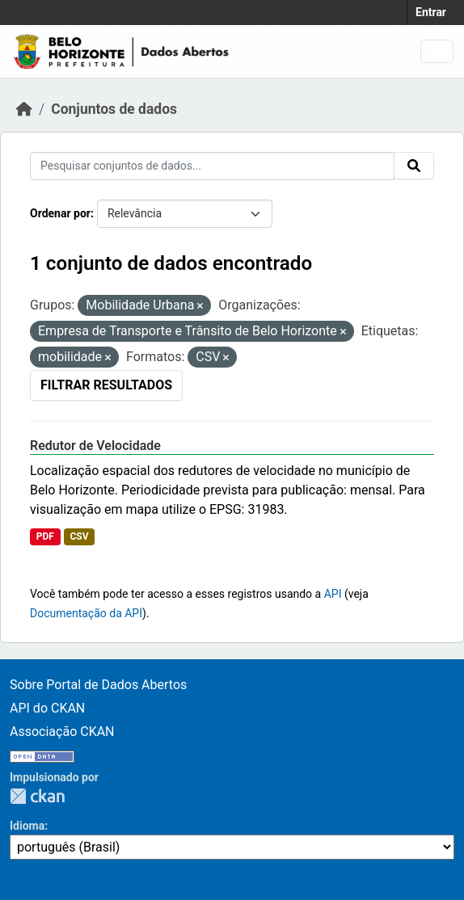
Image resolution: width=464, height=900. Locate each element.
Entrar (430, 12)
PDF (45, 536)
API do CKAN (47, 708)
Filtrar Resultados (106, 385)
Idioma (27, 825)
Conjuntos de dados (114, 109)
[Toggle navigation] (436, 51)
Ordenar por (60, 213)
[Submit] (414, 165)
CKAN (37, 796)
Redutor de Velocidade (95, 445)
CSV (79, 536)
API (333, 593)
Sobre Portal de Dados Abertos (98, 684)
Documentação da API (86, 613)
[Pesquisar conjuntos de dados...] (212, 166)
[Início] (24, 109)
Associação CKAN (62, 731)
